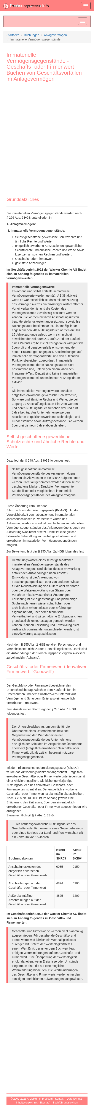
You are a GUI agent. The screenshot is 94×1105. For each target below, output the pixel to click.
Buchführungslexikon (65, 1102)
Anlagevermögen (55, 35)
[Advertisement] (47, 137)
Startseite (12, 35)
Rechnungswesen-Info (26, 6)
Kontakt (59, 1098)
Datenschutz (74, 1098)
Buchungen (31, 35)
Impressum (46, 1098)
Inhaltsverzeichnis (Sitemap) (33, 1102)
